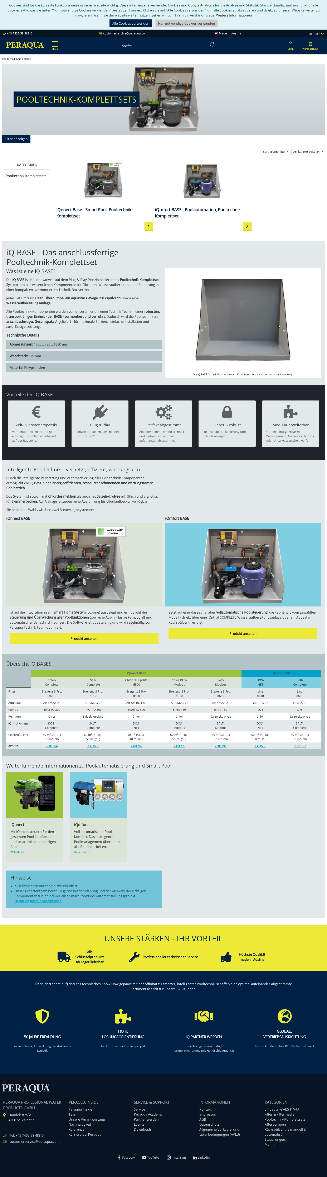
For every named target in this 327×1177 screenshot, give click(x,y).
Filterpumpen (275, 1124)
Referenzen (78, 1129)
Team (73, 1114)
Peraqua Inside (80, 1109)
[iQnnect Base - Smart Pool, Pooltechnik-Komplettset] (88, 189)
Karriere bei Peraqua (85, 1134)
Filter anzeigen (16, 139)
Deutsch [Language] (316, 34)
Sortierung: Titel (274, 152)
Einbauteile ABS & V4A (282, 1109)
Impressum (208, 1114)
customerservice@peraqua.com (125, 33)
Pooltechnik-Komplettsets (26, 176)
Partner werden (146, 1119)
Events (139, 1124)
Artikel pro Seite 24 (307, 152)
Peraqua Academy (148, 1114)
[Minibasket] (310, 45)
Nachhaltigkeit (80, 1124)
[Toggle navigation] (54, 43)
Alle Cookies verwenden (130, 23)
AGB (202, 1119)
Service (139, 1109)
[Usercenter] (290, 45)
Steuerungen (275, 1139)
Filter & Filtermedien (281, 1114)
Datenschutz (209, 1124)
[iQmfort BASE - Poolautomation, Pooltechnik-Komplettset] (155, 189)
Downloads (143, 1129)
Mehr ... (270, 1144)
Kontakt (205, 1109)
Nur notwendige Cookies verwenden (186, 23)
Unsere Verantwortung (87, 1119)
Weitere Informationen (234, 15)
